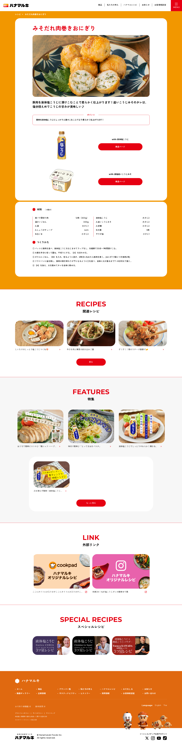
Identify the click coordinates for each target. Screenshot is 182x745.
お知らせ (146, 5)
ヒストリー (85, 693)
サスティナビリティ (68, 693)
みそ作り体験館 (22, 706)
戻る (91, 362)
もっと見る (91, 503)
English (158, 705)
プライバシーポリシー (22, 713)
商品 (100, 5)
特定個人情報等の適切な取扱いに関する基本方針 (31, 716)
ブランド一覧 (65, 689)
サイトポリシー (38, 713)
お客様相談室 (160, 5)
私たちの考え (113, 5)
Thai (165, 705)
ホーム (20, 689)
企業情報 (42, 693)
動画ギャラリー (23, 693)
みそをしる (128, 689)
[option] (40, 428)
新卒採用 (39, 706)
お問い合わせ (150, 693)
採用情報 (105, 693)
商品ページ (120, 147)
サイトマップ (50, 713)
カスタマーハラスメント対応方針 (26, 720)
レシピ (18, 14)
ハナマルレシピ (130, 5)
